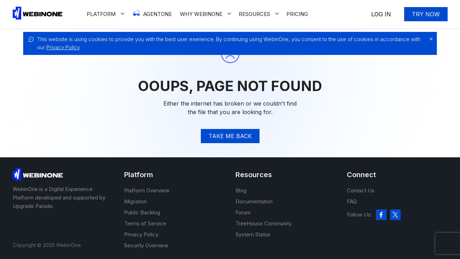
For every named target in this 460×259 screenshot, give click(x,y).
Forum (243, 212)
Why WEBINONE (201, 14)
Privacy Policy (63, 47)
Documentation (254, 201)
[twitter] (395, 214)
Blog (240, 190)
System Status (252, 234)
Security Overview (146, 245)
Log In (381, 14)
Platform (101, 14)
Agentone (157, 14)
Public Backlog (142, 212)
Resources (254, 14)
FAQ (352, 201)
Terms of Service (145, 223)
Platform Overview (146, 190)
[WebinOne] (38, 17)
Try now (426, 14)
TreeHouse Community (263, 223)
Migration (135, 201)
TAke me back (230, 136)
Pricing (297, 14)
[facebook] (381, 214)
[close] (429, 39)
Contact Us (360, 190)
